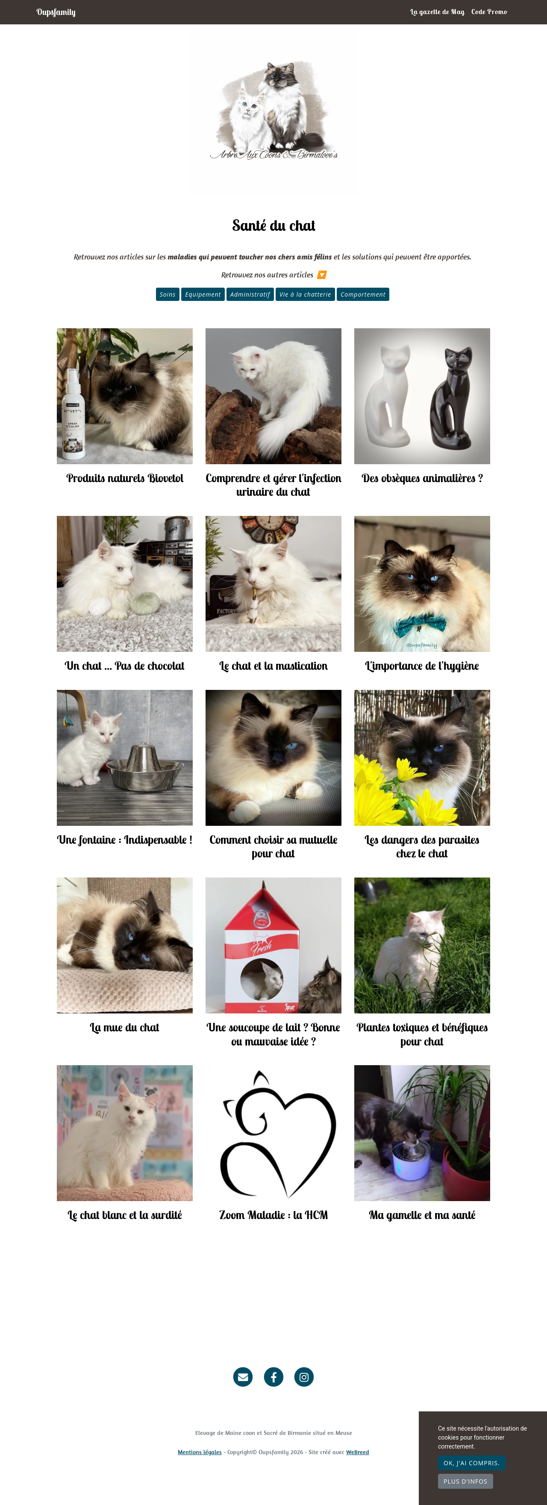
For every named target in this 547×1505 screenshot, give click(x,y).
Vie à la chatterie (305, 294)
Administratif (250, 294)
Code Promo (489, 11)
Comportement (363, 294)
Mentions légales (200, 1452)
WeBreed (357, 1452)
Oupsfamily (59, 12)
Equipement (203, 294)
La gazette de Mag (437, 11)
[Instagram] (304, 1376)
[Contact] (243, 1376)
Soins (168, 294)
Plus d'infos (466, 1481)
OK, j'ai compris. (472, 1463)
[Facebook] (273, 1376)
